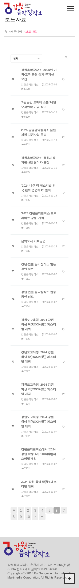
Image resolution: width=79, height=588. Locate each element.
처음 (14, 510)
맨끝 (42, 517)
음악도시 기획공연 (33, 241)
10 (28, 517)
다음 (35, 517)
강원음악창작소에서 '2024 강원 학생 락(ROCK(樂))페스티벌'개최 (38, 454)
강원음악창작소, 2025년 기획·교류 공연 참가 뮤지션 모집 (39, 74)
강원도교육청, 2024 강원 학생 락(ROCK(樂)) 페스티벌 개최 (38, 324)
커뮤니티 (16, 31)
